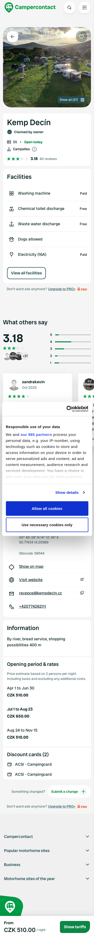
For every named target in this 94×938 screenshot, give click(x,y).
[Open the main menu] (84, 7)
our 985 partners (36, 434)
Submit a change (69, 791)
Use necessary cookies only (47, 525)
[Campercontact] (30, 7)
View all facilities (26, 273)
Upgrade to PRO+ (61, 289)
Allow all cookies (47, 508)
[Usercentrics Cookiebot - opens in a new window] (67, 409)
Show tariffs (75, 926)
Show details (67, 492)
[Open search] (69, 7)
